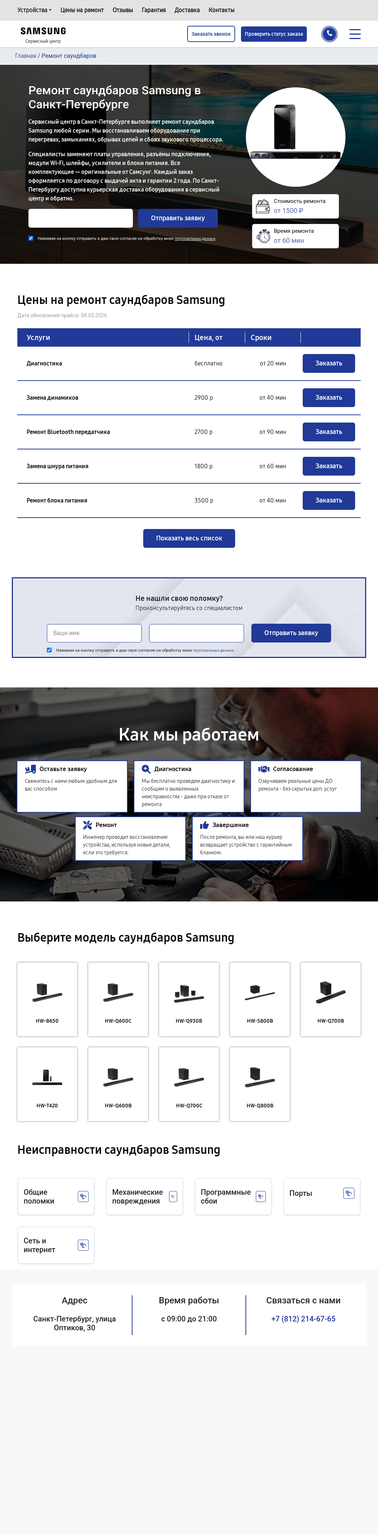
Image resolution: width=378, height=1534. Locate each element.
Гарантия (154, 10)
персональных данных (195, 238)
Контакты (221, 10)
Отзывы (123, 10)
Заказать (329, 363)
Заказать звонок (211, 34)
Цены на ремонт (82, 10)
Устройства (32, 10)
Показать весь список (189, 538)
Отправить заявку (178, 218)
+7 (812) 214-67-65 (303, 1318)
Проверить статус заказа (274, 34)
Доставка (187, 10)
